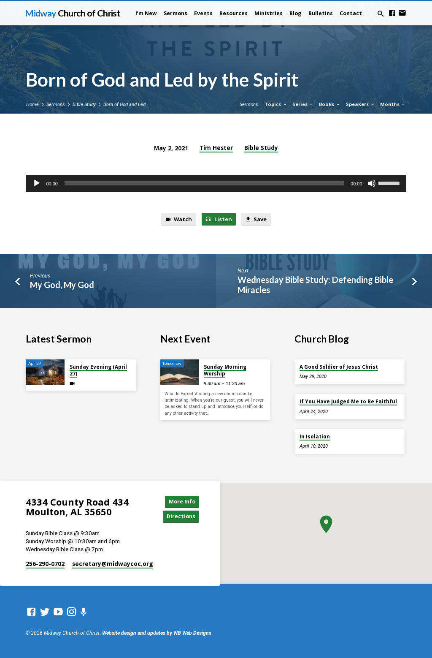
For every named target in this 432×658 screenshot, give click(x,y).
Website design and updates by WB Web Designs (156, 633)
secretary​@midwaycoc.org (112, 564)
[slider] (204, 183)
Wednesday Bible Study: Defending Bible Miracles (315, 285)
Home (32, 104)
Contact (351, 13)
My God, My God (62, 285)
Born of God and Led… (125, 104)
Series (303, 104)
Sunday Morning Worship (225, 369)
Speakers (360, 104)
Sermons (175, 13)
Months (393, 104)
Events (203, 13)
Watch (178, 219)
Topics (276, 104)
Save (256, 219)
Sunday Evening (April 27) (98, 369)
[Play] (36, 183)
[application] (216, 183)
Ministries (268, 13)
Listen (218, 219)
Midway (72, 13)
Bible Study (84, 104)
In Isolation (315, 435)
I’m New (146, 13)
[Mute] (371, 183)
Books (329, 104)
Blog (295, 13)
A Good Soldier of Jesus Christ (339, 366)
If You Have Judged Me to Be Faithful (348, 401)
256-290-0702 (45, 564)
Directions (180, 516)
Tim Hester (216, 148)
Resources (233, 13)
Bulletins (320, 13)
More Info (180, 501)
